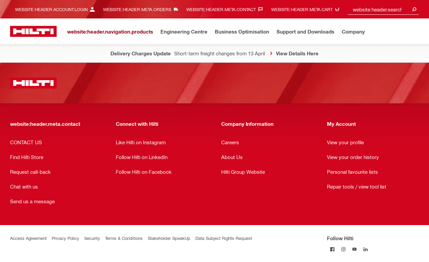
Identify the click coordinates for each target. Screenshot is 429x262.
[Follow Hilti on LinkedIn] (365, 249)
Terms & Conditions (124, 238)
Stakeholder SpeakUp (169, 238)
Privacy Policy (65, 238)
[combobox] (383, 9)
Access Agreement (28, 238)
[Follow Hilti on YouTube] (354, 249)
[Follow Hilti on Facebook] (332, 249)
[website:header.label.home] (33, 31)
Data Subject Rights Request (223, 238)
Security (92, 238)
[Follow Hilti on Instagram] (343, 249)
